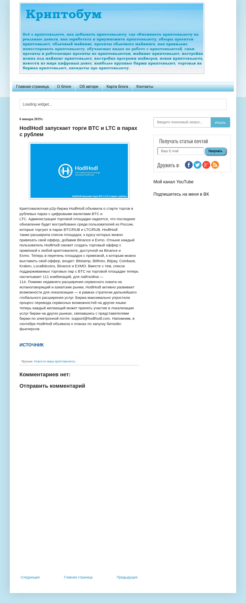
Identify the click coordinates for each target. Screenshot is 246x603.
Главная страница (32, 86)
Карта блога (117, 86)
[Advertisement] (79, 534)
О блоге (64, 86)
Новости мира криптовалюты (54, 361)
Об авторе (88, 86)
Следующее (30, 577)
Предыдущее (127, 577)
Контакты (144, 86)
